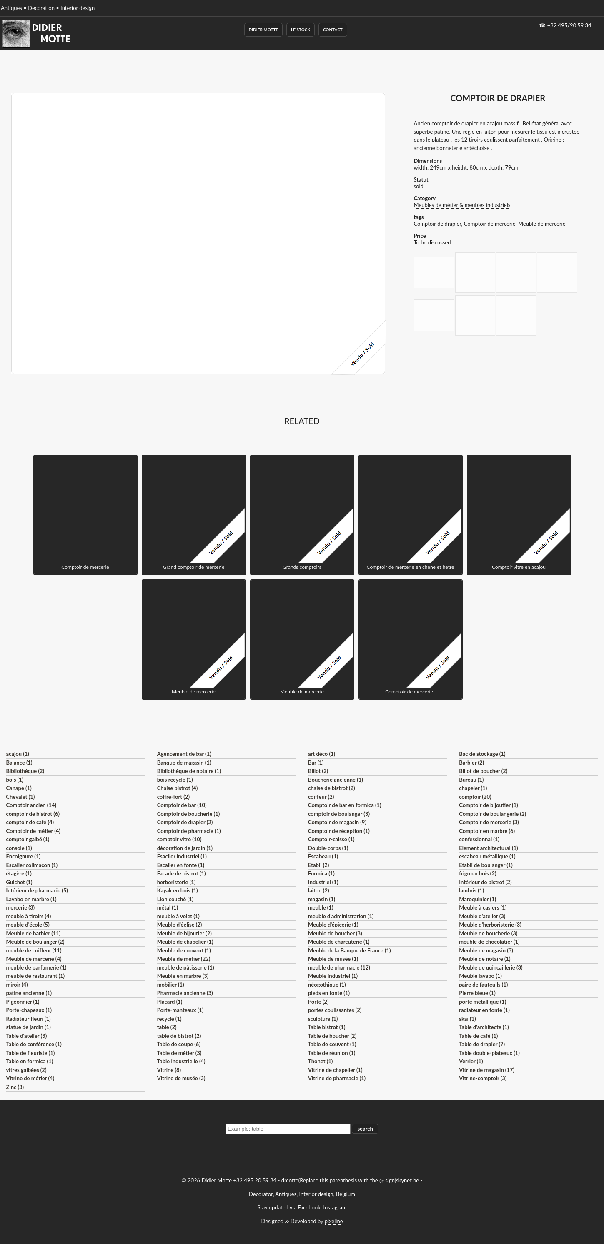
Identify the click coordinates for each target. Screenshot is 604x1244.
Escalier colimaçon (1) (32, 865)
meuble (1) (320, 907)
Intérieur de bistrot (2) (485, 882)
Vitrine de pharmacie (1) (337, 1078)
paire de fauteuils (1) (483, 984)
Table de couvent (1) (332, 1044)
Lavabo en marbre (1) (31, 899)
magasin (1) (321, 899)
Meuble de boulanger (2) (35, 941)
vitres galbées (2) (26, 1070)
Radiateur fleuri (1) (28, 1018)
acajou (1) (17, 753)
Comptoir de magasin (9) (337, 822)
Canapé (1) (18, 788)
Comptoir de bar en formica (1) (344, 805)
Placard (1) (170, 1001)
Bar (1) (315, 762)
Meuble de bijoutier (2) (184, 933)
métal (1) (167, 907)
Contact (333, 29)
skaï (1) (467, 1018)
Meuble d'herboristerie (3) (490, 924)
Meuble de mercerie (542, 223)
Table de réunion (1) (331, 1053)
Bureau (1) (471, 779)
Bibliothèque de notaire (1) (189, 771)
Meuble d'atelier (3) (482, 916)
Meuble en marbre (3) (183, 975)
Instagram (335, 1207)
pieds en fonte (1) (329, 993)
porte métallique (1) (482, 1001)
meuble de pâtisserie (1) (185, 967)
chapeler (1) (473, 788)
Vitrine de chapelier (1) (335, 1070)
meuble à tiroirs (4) (28, 916)
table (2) (167, 1027)
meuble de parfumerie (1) (36, 967)
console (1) (19, 848)
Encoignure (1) (23, 856)
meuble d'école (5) (27, 924)
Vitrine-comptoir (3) (482, 1078)
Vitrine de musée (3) (181, 1078)
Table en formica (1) (29, 1061)
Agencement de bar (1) (184, 753)
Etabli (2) (318, 865)
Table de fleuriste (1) (30, 1053)
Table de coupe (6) (178, 1044)
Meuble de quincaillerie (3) (490, 967)
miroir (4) (17, 984)
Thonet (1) (320, 1061)
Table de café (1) (478, 1035)
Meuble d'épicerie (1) (333, 924)
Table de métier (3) (179, 1053)
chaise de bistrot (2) (331, 788)
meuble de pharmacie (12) (339, 967)
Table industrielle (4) (181, 1061)
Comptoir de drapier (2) (185, 822)
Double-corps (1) (328, 848)
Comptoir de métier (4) (33, 831)
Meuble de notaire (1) (484, 958)
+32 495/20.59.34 (569, 25)
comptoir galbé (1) (27, 839)
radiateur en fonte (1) (484, 1010)
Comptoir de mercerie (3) (489, 822)
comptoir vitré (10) (179, 839)
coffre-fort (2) (173, 796)
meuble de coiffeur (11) (33, 950)
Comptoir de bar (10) (182, 805)
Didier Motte (263, 29)
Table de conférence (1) (33, 1044)
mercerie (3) (20, 907)
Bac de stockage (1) (482, 753)
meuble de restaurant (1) (35, 975)
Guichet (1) (19, 882)
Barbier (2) (471, 762)
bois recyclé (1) (175, 779)
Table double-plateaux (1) (489, 1053)
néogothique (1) (327, 984)
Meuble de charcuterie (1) (339, 941)
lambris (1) (471, 890)
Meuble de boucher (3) (335, 933)
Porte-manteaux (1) (180, 1010)
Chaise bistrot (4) (177, 788)
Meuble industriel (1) (333, 975)
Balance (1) (19, 762)
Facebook (309, 1207)
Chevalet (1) (20, 796)
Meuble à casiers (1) (482, 907)
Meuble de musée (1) (333, 958)
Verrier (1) (471, 1061)
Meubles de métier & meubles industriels (462, 205)
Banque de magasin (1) (184, 762)
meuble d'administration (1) (340, 916)
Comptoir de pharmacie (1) (189, 831)
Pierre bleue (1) (477, 993)
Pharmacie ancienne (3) (185, 993)
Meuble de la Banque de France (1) (349, 950)
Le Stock (300, 29)
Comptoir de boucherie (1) (188, 813)
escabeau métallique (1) (487, 856)
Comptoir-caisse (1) (331, 839)
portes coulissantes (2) (334, 1010)
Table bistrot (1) (327, 1027)
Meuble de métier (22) (184, 958)
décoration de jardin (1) (185, 848)
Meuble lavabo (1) (480, 975)
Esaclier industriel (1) (182, 856)
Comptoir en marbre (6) (487, 831)
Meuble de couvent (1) (184, 950)
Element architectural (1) (488, 848)
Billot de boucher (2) (483, 771)
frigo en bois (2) (477, 873)
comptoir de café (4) (30, 822)
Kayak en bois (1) (177, 890)
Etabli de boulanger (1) (486, 865)
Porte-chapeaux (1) (29, 1010)
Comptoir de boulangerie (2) (492, 813)
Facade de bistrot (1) (181, 873)
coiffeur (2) (321, 796)
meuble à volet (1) (178, 916)
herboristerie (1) (176, 882)
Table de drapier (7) (482, 1044)
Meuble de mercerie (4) (33, 958)
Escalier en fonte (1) (180, 865)
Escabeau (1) (323, 856)
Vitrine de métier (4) (30, 1078)
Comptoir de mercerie (490, 223)
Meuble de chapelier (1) (185, 941)
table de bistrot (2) (179, 1035)
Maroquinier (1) (477, 899)
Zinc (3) (15, 1087)
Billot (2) (318, 771)
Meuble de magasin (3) (486, 950)
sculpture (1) (323, 1018)
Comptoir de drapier (437, 223)
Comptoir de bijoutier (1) (488, 805)
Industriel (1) (323, 882)
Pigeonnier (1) (22, 1001)
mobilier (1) (170, 984)
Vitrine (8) (169, 1070)
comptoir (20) (475, 796)
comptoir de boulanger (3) (339, 813)
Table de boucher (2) (332, 1035)
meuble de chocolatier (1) (489, 941)
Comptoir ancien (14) (31, 805)
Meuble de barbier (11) (33, 933)
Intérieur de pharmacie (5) (37, 890)
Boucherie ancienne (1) (335, 779)
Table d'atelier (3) (26, 1035)
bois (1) (14, 779)
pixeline (334, 1221)
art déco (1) (321, 753)
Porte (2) (318, 1001)
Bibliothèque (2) (25, 771)
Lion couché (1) (175, 899)
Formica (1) (321, 873)
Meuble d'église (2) (179, 924)
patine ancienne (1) (29, 993)
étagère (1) (18, 873)
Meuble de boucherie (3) (488, 933)
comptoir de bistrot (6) (32, 813)
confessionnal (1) (479, 839)
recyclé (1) (169, 1018)
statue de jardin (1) (28, 1027)
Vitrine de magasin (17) (486, 1070)
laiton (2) (318, 890)
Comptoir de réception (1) (339, 831)
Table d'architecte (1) (484, 1027)
